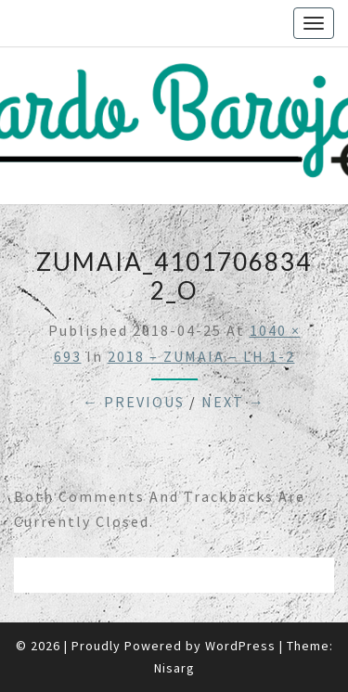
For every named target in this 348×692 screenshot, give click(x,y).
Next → (233, 401)
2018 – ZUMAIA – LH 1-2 (201, 356)
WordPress (240, 645)
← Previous (134, 401)
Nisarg (174, 668)
